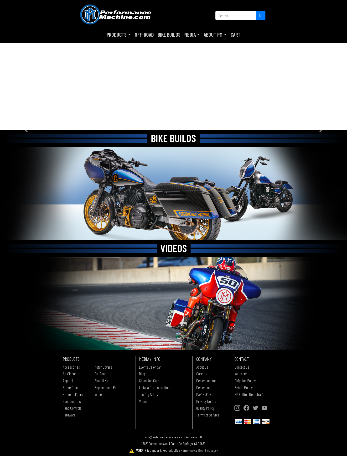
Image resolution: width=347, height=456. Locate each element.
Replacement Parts (107, 387)
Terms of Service (207, 414)
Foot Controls (72, 401)
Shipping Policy (245, 380)
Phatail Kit (101, 380)
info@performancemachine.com (163, 437)
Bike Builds (169, 34)
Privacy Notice (206, 401)
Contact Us (241, 367)
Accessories (71, 367)
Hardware (69, 414)
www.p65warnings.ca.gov (204, 450)
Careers (201, 373)
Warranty (240, 373)
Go (260, 15)
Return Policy (243, 387)
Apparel (68, 380)
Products (117, 34)
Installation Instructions (155, 387)
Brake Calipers (73, 394)
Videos (143, 401)
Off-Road (144, 34)
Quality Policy (205, 408)
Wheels (99, 394)
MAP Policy (203, 394)
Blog (142, 373)
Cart (235, 34)
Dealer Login (204, 387)
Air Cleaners (71, 373)
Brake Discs (71, 387)
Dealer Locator (206, 380)
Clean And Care (149, 380)
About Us (202, 367)
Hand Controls (72, 408)
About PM (213, 34)
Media (190, 34)
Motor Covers (103, 367)
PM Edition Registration (250, 394)
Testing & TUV (148, 394)
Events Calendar (150, 367)
